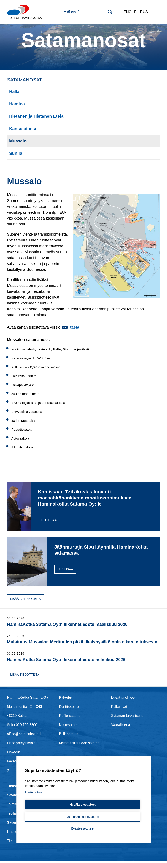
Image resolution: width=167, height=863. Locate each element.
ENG (128, 12)
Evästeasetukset (82, 828)
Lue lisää (73, 526)
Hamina (17, 103)
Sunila (15, 153)
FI (135, 12)
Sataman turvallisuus (127, 718)
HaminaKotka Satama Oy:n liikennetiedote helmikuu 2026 (66, 661)
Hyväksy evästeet (82, 805)
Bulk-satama (68, 736)
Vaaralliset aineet (124, 727)
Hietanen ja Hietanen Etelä (36, 116)
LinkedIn (13, 754)
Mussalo (18, 141)
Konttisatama (69, 709)
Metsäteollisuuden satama (79, 745)
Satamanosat (24, 80)
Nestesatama (69, 727)
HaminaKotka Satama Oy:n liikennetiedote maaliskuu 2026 (67, 626)
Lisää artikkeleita (25, 601)
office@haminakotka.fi (24, 736)
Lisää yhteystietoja (21, 745)
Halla (14, 91)
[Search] (88, 11)
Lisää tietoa (33, 793)
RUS (144, 12)
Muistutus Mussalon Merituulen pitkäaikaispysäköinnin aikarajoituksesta (82, 644)
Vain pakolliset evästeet (82, 816)
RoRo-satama (69, 718)
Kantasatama (22, 128)
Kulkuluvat (119, 709)
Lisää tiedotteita (24, 676)
